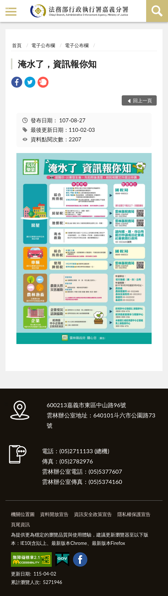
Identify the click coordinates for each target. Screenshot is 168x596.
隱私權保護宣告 (134, 514)
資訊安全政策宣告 (93, 514)
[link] (16, 83)
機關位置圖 (23, 514)
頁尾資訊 (20, 524)
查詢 (157, 11)
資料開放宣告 (54, 514)
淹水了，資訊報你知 (57, 63)
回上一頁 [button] (142, 100)
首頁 (17, 45)
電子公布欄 (43, 45)
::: (7, 6)
